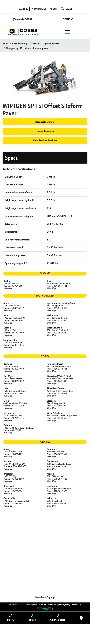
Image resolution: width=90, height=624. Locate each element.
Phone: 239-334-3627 (13, 381)
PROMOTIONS (38, 8)
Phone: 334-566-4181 (57, 285)
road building (19, 43)
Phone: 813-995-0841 (13, 393)
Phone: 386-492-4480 (13, 368)
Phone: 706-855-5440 (57, 466)
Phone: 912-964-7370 (57, 491)
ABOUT (53, 8)
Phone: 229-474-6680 (57, 503)
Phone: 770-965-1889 (13, 478)
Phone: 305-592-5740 (13, 405)
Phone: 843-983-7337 (13, 308)
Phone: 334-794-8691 (13, 285)
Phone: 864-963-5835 (13, 345)
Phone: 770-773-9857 (13, 503)
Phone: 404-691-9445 (15, 466)
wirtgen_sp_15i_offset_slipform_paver (27, 48)
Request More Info (45, 121)
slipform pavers (51, 43)
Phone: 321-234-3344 (13, 418)
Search (67, 8)
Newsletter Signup (45, 597)
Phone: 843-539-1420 (57, 320)
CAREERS (23, 8)
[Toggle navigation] (67, 32)
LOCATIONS (67, 19)
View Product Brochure (45, 140)
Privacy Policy (64, 604)
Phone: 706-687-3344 (57, 454)
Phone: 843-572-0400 (13, 332)
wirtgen (34, 43)
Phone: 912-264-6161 (13, 491)
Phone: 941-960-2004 (57, 405)
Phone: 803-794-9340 (57, 332)
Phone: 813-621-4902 (57, 393)
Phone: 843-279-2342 (13, 320)
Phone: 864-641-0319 (57, 308)
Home (6, 43)
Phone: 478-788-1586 (57, 478)
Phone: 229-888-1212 (13, 454)
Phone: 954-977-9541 (57, 368)
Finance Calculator (45, 131)
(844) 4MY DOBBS (22, 19)
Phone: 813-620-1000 (57, 381)
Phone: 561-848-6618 (57, 418)
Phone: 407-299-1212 (13, 430)
